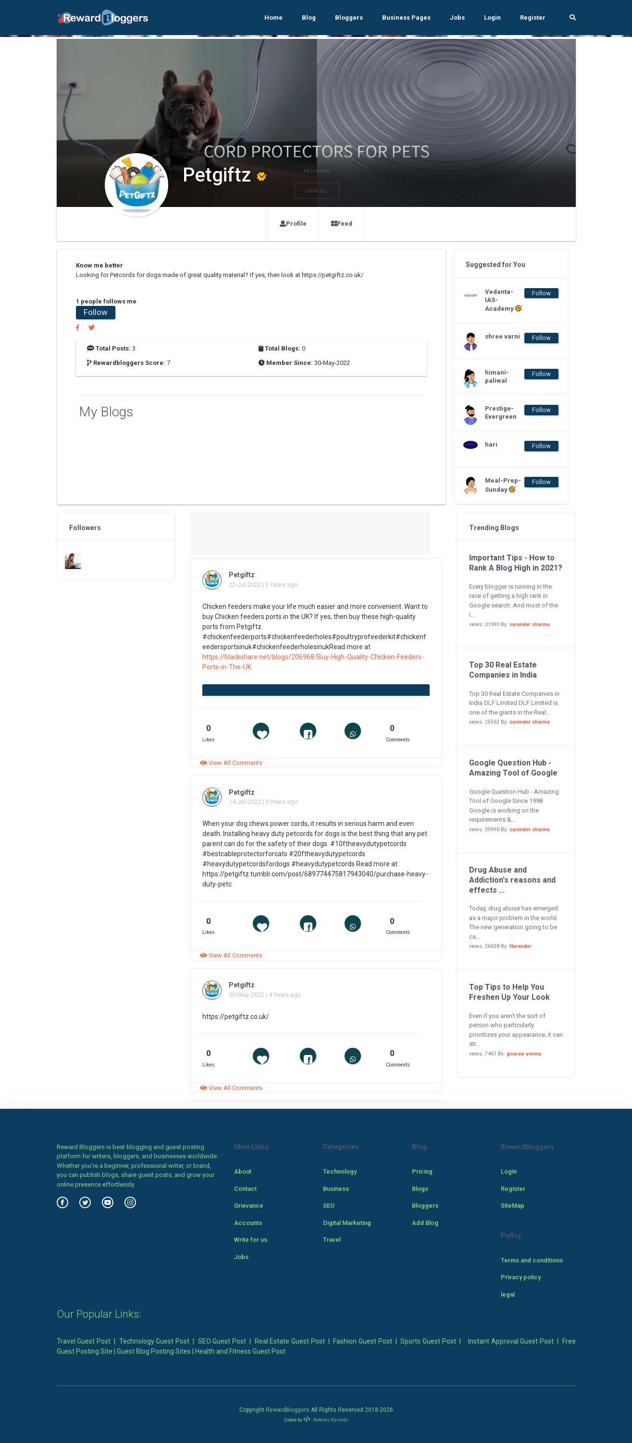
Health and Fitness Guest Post (240, 1351)
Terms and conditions (532, 1260)
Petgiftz (242, 575)
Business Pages (406, 17)
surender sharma (529, 624)
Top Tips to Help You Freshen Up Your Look (509, 992)
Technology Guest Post (154, 1341)
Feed (341, 223)
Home (273, 17)
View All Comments (231, 762)
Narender (520, 946)
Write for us (250, 1239)
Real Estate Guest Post (290, 1341)
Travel (332, 1239)
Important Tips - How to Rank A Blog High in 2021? (515, 562)
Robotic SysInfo (325, 1419)
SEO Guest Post (222, 1341)
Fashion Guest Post (362, 1341)
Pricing (422, 1171)
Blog (309, 17)
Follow (96, 312)
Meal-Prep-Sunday (503, 485)
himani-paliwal (497, 376)
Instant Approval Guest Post (511, 1341)
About (242, 1171)
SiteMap (512, 1205)
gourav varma (524, 1054)
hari (491, 444)
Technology (340, 1171)
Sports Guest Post (428, 1341)
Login (492, 17)
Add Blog (425, 1222)
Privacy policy (521, 1277)
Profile (293, 223)
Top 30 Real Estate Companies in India (503, 669)
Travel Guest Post (84, 1341)
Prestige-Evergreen (501, 412)
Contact (245, 1188)
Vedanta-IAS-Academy (503, 300)
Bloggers (349, 17)
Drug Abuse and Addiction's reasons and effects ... (512, 880)
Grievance (248, 1205)
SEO (329, 1205)
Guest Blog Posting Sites (154, 1351)
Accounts (248, 1222)
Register (532, 17)
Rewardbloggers (288, 1410)
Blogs (420, 1188)
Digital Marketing (347, 1222)
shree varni (502, 336)
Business (336, 1188)
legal (508, 1294)
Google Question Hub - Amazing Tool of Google (513, 767)
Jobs (457, 17)
